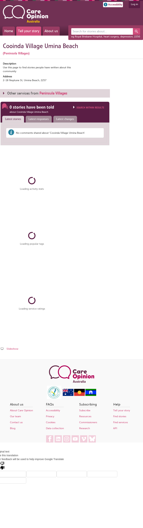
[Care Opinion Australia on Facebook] (49, 439)
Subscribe (84, 410)
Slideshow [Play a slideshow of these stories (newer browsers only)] (12, 348)
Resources (85, 416)
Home (8, 31)
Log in (134, 4)
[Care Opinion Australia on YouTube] (75, 439)
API (115, 428)
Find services (120, 422)
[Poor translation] (2, 465)
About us (51, 31)
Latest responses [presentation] (39, 119)
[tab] (12, 119)
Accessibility (53, 410)
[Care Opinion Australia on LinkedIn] (58, 439)
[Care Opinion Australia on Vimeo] (83, 439)
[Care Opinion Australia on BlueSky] (92, 439)
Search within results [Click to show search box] (90, 107)
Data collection (55, 428)
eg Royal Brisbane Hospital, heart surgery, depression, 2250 (105, 36)
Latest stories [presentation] (13, 119)
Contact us (16, 422)
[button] (113, 4)
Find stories (119, 416)
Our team (15, 416)
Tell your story (28, 31)
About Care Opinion (21, 410)
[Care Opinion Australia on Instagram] (66, 439)
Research (84, 428)
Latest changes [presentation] (65, 119)
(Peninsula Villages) (16, 53)
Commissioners (88, 422)
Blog (12, 428)
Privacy (50, 416)
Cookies (50, 422)
